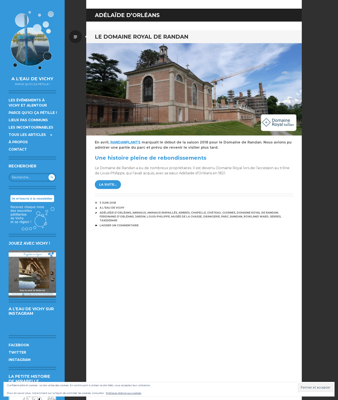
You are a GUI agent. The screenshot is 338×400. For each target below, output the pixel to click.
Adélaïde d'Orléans (115, 212)
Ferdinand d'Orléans (117, 216)
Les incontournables (31, 127)
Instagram (20, 360)
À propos (18, 142)
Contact (18, 149)
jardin (140, 216)
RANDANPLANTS (125, 142)
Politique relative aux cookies (123, 393)
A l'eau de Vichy (32, 78)
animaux (139, 212)
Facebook (19, 345)
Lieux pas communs (28, 120)
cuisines (228, 212)
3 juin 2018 (108, 202)
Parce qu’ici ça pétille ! (33, 113)
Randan (236, 216)
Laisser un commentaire (119, 225)
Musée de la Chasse (186, 216)
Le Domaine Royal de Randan (141, 36)
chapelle (198, 212)
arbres (184, 212)
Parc (225, 216)
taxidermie (108, 220)
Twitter (17, 352)
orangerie (211, 216)
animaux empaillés (162, 212)
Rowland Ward (256, 216)
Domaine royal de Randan (257, 212)
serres (275, 216)
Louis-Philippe (158, 216)
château (214, 212)
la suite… (108, 184)
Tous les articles (27, 135)
